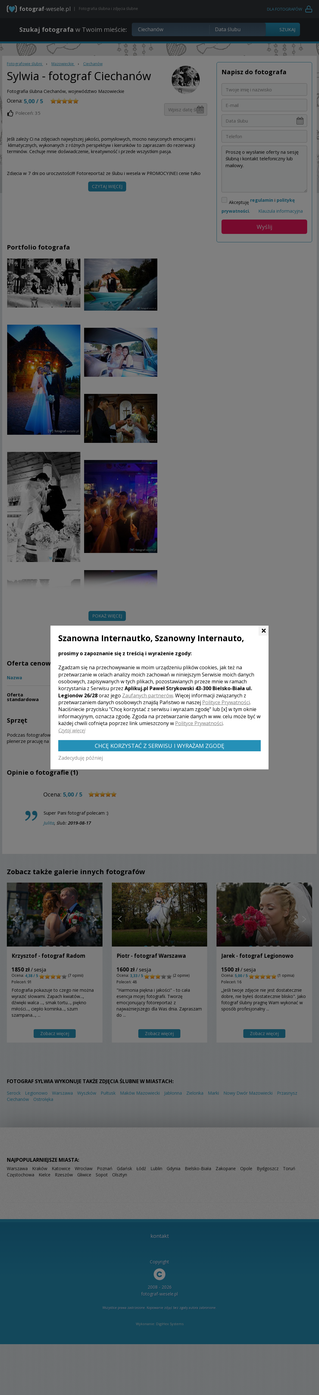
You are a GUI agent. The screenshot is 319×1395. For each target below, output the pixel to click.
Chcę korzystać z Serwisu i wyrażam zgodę (159, 745)
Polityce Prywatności (226, 702)
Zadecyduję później (80, 757)
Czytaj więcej (71, 730)
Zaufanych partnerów (147, 695)
